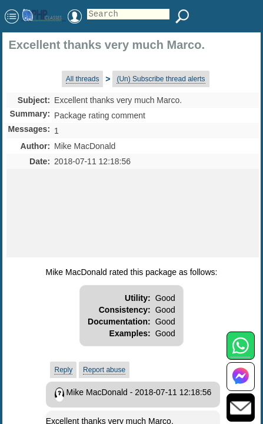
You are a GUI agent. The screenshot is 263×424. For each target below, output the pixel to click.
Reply (63, 370)
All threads (82, 79)
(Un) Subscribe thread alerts (160, 79)
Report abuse (104, 370)
